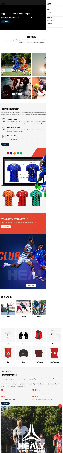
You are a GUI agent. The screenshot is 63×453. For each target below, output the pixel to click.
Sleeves (54, 344)
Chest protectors (54, 362)
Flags (8, 362)
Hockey (24, 316)
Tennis (8, 316)
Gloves (23, 344)
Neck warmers (39, 362)
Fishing (55, 316)
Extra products (47, 94)
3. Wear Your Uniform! (12, 136)
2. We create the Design (13, 128)
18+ (3, 390)
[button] (2, 17)
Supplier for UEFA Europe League (15, 13)
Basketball (47, 70)
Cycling (39, 316)
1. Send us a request (12, 119)
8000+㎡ (36, 390)
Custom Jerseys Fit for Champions (10, 18)
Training (16, 94)
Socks (8, 344)
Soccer (16, 70)
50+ (3, 396)
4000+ (35, 396)
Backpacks (39, 344)
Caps (23, 362)
